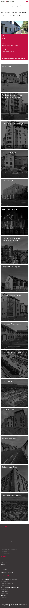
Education (3, 533)
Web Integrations (17, 605)
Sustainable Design (5, 551)
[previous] (22, 31)
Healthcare (4, 535)
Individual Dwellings (5, 553)
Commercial (4, 531)
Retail (2, 539)
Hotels (3, 537)
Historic (3, 545)
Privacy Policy (24, 604)
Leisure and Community (6, 541)
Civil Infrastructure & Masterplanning (9, 549)
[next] (26, 31)
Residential (3, 547)
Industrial (3, 543)
